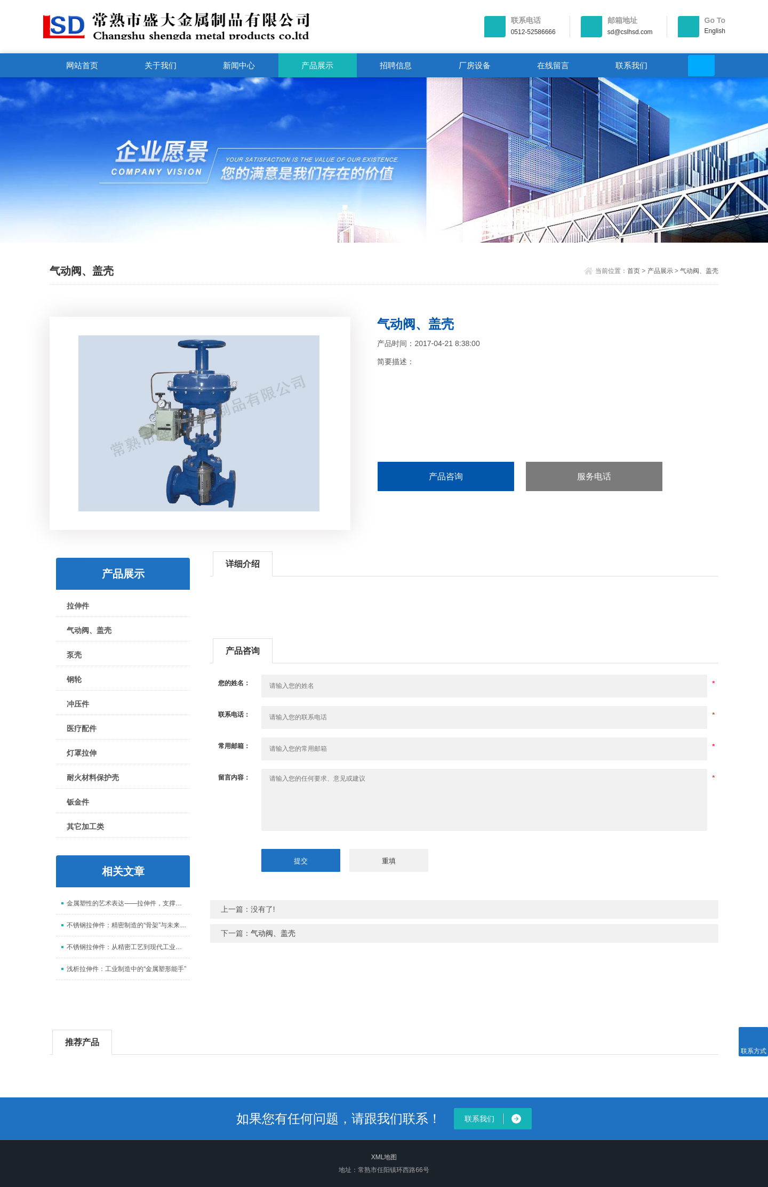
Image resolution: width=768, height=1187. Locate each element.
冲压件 (78, 704)
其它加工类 (85, 826)
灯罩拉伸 (82, 753)
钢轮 (74, 679)
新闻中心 (239, 65)
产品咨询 (446, 476)
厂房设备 (475, 65)
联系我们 (631, 65)
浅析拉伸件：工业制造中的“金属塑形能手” (126, 969)
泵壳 (74, 655)
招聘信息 (396, 65)
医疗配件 (82, 728)
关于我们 (161, 65)
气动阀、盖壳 (699, 271)
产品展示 (317, 65)
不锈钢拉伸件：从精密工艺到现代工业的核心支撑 (128, 947)
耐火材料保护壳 (93, 777)
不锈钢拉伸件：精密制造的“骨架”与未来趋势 (128, 925)
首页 (633, 271)
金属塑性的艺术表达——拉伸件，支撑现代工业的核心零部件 (128, 903)
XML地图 (384, 1157)
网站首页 (82, 65)
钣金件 (78, 802)
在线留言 (553, 65)
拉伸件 (78, 605)
